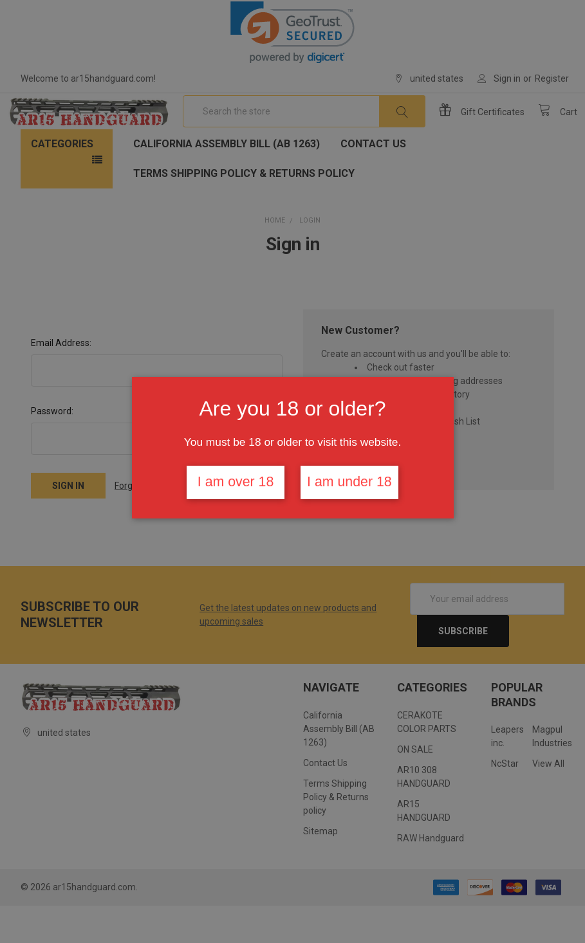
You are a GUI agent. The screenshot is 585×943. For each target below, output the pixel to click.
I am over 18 (236, 482)
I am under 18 (349, 482)
